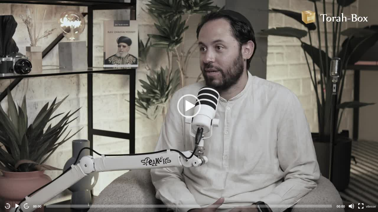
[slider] (189, 206)
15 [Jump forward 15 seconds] (26, 206)
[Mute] (351, 206)
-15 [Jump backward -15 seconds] (7, 206)
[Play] (17, 206)
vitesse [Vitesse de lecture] (371, 206)
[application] (189, 106)
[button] (189, 106)
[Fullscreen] (361, 206)
